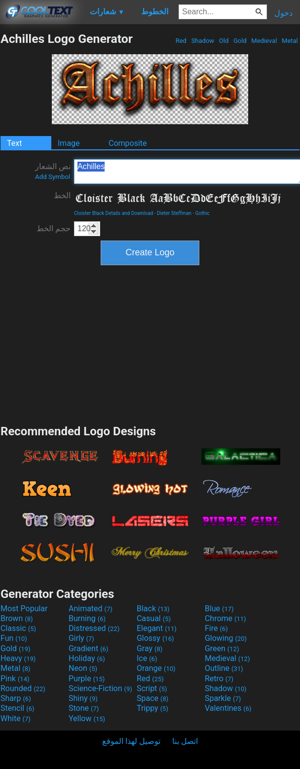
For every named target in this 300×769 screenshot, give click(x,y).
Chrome (225, 618)
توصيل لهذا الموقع (131, 741)
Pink (15, 678)
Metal (290, 40)
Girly (81, 638)
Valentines (228, 708)
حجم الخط (54, 228)
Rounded (22, 688)
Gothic (202, 213)
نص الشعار (53, 171)
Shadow (202, 40)
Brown (16, 618)
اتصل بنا (185, 741)
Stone (84, 708)
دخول (283, 13)
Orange (156, 668)
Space (152, 698)
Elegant (157, 628)
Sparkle (223, 698)
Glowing (226, 638)
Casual (154, 618)
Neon (83, 668)
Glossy (155, 638)
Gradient (88, 648)
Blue (219, 608)
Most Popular (24, 608)
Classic (18, 628)
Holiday (87, 658)
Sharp (15, 698)
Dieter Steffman (174, 213)
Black (153, 608)
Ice (147, 658)
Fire (216, 628)
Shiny (83, 698)
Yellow (87, 718)
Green (222, 648)
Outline (224, 668)
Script (152, 688)
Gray (149, 648)
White (15, 718)
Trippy (152, 708)
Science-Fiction (100, 688)
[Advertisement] (150, 344)
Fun (13, 638)
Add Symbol (52, 176)
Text (14, 143)
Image (69, 143)
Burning (87, 618)
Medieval (264, 40)
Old (224, 40)
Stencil (17, 708)
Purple (87, 678)
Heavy (18, 658)
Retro (219, 678)
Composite (128, 143)
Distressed (94, 628)
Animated (90, 608)
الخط (62, 195)
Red (181, 40)
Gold (240, 40)
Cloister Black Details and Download (113, 213)
